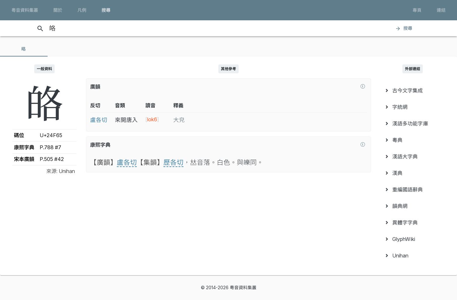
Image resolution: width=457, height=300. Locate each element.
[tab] (24, 49)
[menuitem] (413, 90)
